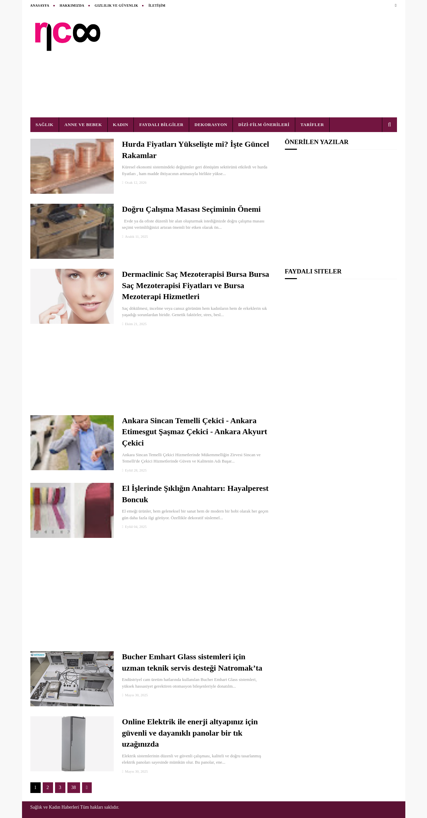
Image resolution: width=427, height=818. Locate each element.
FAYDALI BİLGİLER (161, 124)
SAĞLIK (45, 124)
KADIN (120, 124)
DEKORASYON (210, 124)
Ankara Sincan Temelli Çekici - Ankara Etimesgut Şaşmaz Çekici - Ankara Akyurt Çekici (194, 431)
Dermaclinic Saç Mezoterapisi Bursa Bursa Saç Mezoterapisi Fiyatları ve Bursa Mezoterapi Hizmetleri (195, 285)
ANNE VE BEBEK (83, 124)
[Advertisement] (275, 64)
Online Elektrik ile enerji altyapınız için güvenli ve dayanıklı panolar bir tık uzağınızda (190, 732)
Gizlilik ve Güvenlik (116, 5)
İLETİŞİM (156, 5)
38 (73, 787)
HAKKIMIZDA (72, 5)
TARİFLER (312, 124)
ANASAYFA (39, 5)
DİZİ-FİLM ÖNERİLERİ (264, 124)
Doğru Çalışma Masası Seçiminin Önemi (191, 209)
